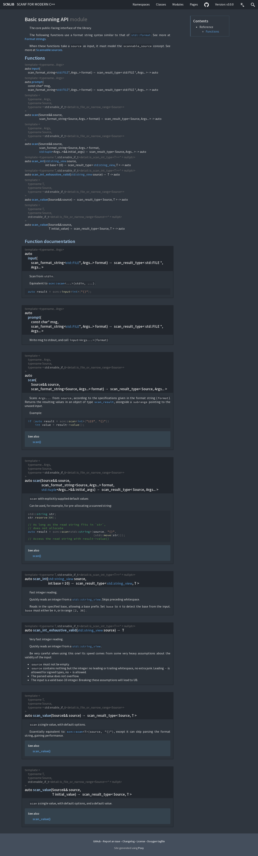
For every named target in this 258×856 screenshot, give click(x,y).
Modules (178, 4)
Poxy (141, 848)
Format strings (35, 39)
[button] (242, 4)
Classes (161, 4)
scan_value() (41, 751)
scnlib (29, 4)
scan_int (38, 161)
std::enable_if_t (55, 107)
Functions (212, 31)
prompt (37, 82)
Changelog (128, 841)
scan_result (104, 402)
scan (35, 115)
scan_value (40, 199)
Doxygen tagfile (156, 841)
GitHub (97, 841)
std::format (141, 35)
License (141, 841)
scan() (37, 442)
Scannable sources (49, 50)
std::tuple (45, 152)
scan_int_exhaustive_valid (51, 174)
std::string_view (55, 161)
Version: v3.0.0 (224, 4)
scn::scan (56, 283)
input (35, 68)
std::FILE (62, 72)
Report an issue (111, 841)
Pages (194, 4)
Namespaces (141, 4)
